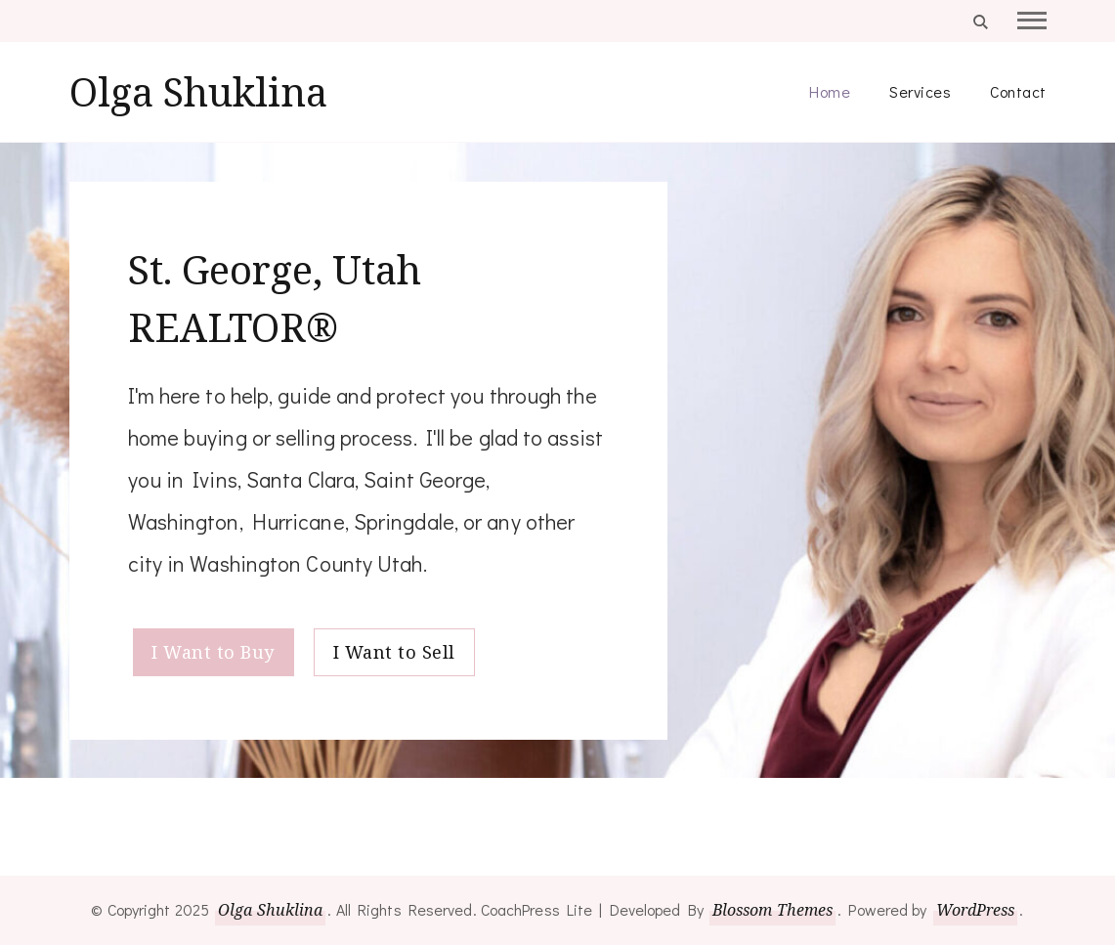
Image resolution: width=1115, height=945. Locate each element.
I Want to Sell (394, 652)
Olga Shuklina (198, 91)
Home (829, 91)
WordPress (975, 910)
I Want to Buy (213, 652)
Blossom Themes (772, 910)
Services (920, 91)
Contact (1018, 91)
